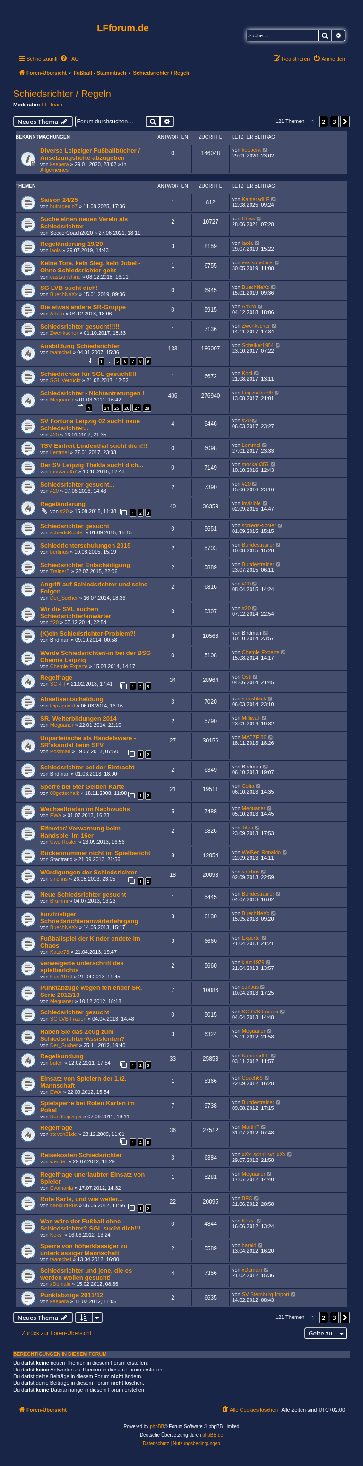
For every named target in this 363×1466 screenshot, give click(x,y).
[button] (345, 121)
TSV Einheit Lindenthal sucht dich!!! (93, 445)
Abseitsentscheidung (71, 699)
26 (126, 408)
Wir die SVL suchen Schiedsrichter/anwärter (75, 612)
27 (136, 408)
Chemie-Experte (68, 666)
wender (58, 1161)
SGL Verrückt (65, 380)
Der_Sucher (64, 598)
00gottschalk (64, 793)
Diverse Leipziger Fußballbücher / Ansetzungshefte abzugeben (90, 154)
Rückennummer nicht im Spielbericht (95, 852)
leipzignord (62, 705)
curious (250, 987)
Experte (251, 938)
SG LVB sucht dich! (69, 287)
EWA (56, 815)
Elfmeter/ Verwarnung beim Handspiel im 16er (80, 832)
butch (56, 1062)
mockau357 (63, 471)
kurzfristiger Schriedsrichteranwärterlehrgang (89, 917)
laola (55, 250)
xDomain (60, 1284)
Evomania (61, 1188)
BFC (247, 1198)
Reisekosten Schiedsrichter (81, 1155)
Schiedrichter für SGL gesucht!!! (88, 373)
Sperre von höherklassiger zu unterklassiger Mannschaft (84, 1249)
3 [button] (334, 121)
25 (116, 408)
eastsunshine (65, 276)
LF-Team (52, 104)
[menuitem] (69, 58)
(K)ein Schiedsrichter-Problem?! (88, 633)
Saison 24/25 (59, 199)
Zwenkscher (64, 333)
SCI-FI (57, 684)
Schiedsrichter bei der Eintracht (87, 767)
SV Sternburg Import (265, 1294)
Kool (247, 373)
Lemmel (59, 452)
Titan (247, 827)
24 (106, 408)
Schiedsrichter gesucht (74, 526)
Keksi (56, 1235)
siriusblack (254, 698)
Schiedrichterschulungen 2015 (85, 545)
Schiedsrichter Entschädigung (85, 564)
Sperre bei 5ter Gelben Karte (82, 786)
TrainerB (60, 571)
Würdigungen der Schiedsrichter (88, 872)
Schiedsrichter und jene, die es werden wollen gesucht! (86, 1274)
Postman (60, 751)
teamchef (60, 352)
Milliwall (251, 718)
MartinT (250, 1127)
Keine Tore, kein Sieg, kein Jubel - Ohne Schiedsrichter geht (90, 267)
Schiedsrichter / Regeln (62, 93)
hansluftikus (64, 1205)
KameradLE (255, 199)
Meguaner (62, 399)
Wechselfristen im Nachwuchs (85, 808)
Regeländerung (63, 503)
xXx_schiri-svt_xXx (263, 1154)
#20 (54, 434)
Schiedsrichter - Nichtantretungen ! (92, 393)
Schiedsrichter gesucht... (77, 484)
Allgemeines (54, 170)
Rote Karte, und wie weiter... (81, 1199)
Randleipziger (66, 1116)
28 (147, 408)
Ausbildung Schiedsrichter (80, 345)
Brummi (59, 901)
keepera (59, 164)
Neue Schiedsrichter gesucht (83, 894)
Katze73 (59, 952)
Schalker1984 (258, 345)
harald (249, 1245)
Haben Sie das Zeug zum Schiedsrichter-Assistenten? (82, 1035)
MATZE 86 (254, 737)
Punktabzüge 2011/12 (71, 1295)
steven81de (63, 1134)
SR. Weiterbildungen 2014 (78, 718)
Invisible (251, 503)
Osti (246, 677)
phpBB (157, 1426)
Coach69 (252, 1078)
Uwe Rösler (63, 842)
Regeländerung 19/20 (71, 243)
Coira (248, 786)
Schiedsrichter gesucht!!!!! (80, 326)
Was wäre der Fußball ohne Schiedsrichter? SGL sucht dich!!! (90, 1225)
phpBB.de (212, 1435)
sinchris (59, 878)
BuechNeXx (64, 294)
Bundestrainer (258, 545)
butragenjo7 (64, 206)
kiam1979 (61, 976)
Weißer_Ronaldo (261, 852)
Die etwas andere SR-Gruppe (83, 307)
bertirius (59, 552)
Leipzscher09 (257, 392)
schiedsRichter (67, 532)
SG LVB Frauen (68, 1018)
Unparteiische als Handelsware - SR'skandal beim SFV (88, 741)
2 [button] (323, 121)
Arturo (57, 313)
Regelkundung (62, 1056)
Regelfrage (56, 677)
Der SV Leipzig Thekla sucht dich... (91, 465)
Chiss (248, 218)
